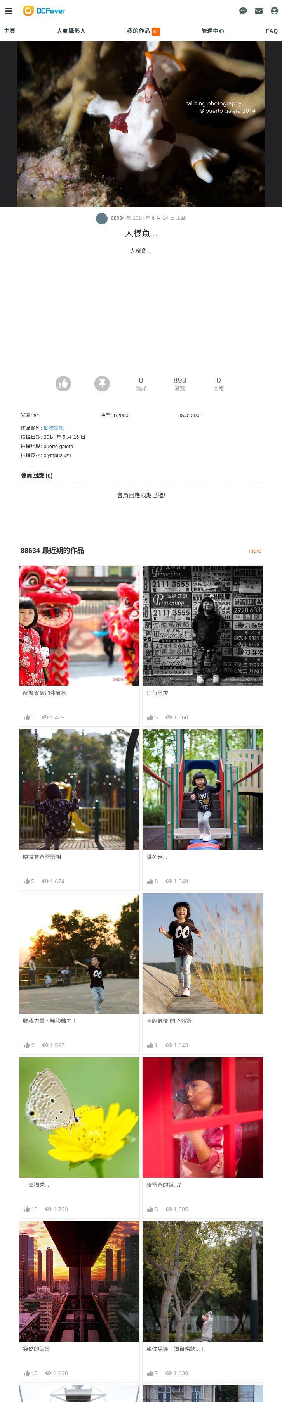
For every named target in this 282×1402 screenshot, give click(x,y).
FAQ (272, 31)
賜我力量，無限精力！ (50, 1021)
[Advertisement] (141, 318)
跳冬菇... (156, 857)
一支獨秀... (36, 1185)
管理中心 (213, 31)
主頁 (10, 31)
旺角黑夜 (157, 693)
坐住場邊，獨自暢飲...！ (175, 1349)
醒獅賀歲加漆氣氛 (44, 693)
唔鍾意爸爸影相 (42, 857)
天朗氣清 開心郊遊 (168, 1021)
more (255, 551)
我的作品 (143, 32)
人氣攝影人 (71, 31)
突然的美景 (36, 1349)
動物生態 (54, 428)
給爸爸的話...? (163, 1185)
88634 (111, 218)
